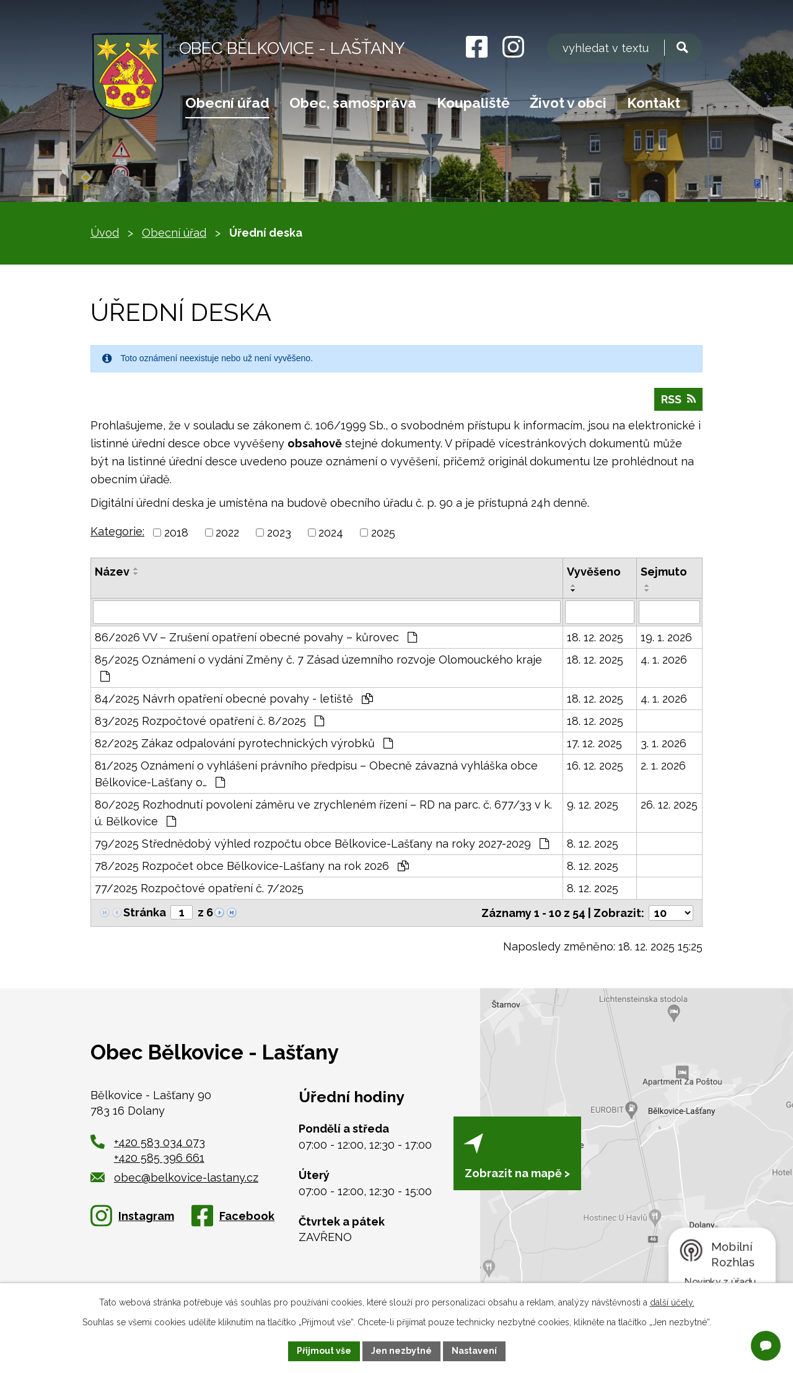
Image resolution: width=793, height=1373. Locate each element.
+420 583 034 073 (159, 1142)
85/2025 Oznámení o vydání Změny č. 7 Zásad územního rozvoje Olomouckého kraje (318, 667)
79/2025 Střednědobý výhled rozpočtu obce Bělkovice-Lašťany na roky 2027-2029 (322, 843)
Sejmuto (664, 571)
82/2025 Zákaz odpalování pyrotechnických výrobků (244, 743)
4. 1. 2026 (664, 659)
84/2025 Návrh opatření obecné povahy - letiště (234, 698)
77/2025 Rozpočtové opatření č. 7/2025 (199, 888)
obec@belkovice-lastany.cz (174, 1177)
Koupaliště (473, 103)
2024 (330, 532)
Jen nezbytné (401, 1351)
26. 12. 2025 (669, 804)
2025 (383, 532)
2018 (176, 532)
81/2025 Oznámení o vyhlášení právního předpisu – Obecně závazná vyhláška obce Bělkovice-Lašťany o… (316, 774)
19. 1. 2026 (666, 637)
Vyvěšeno (594, 571)
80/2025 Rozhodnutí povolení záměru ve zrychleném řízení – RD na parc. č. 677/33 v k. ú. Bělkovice (323, 813)
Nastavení (474, 1351)
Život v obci (568, 103)
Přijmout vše (324, 1351)
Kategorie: (117, 531)
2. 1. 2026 (663, 765)
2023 (279, 532)
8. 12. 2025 (592, 843)
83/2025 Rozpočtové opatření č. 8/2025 (209, 720)
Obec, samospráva (352, 103)
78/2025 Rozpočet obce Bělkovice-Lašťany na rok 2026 (252, 865)
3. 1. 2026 (663, 743)
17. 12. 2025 (594, 743)
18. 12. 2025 (595, 637)
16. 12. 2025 (595, 765)
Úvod (104, 232)
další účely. (672, 1302)
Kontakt (653, 103)
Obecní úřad (227, 103)
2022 (227, 532)
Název (112, 571)
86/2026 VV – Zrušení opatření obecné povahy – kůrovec (256, 637)
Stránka (144, 912)
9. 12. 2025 (592, 804)
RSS (678, 399)
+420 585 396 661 (159, 1157)
